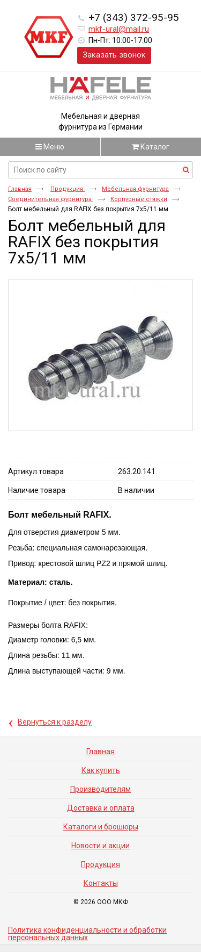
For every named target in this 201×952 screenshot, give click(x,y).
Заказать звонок (114, 55)
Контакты (101, 883)
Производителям (100, 789)
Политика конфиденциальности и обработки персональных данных (87, 934)
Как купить (100, 770)
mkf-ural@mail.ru (118, 29)
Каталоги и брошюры (100, 826)
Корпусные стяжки (138, 199)
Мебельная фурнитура (135, 188)
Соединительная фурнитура (50, 199)
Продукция (67, 188)
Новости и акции (100, 845)
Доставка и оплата (101, 808)
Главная (20, 188)
